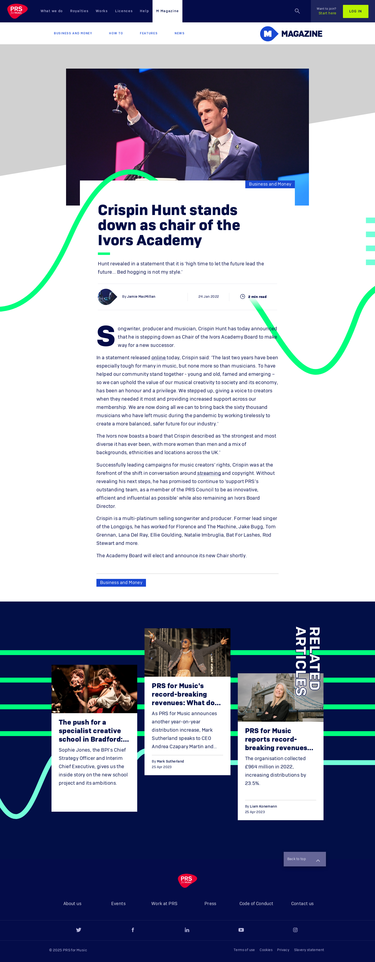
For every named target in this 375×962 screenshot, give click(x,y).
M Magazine (167, 11)
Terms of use (244, 950)
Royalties (79, 11)
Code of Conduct (256, 904)
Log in (355, 11)
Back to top (303, 859)
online (159, 357)
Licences (124, 11)
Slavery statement (309, 950)
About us (72, 904)
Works (102, 11)
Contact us (302, 904)
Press (210, 904)
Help (144, 11)
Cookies (266, 950)
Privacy (283, 950)
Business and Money (73, 33)
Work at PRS (164, 904)
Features (149, 33)
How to (116, 33)
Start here (326, 11)
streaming (209, 473)
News (180, 33)
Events (118, 904)
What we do (52, 11)
